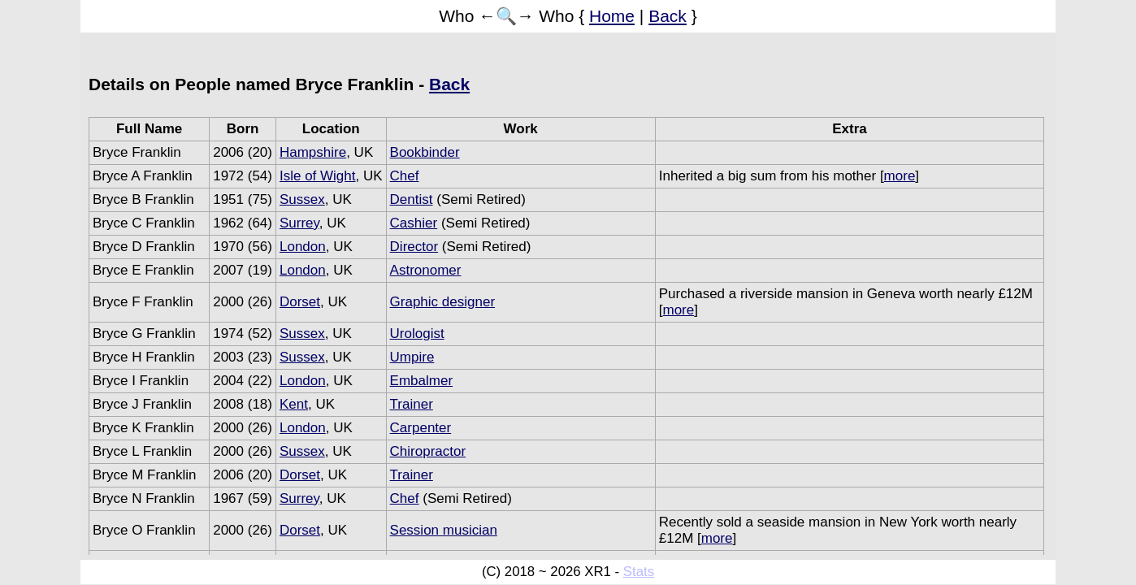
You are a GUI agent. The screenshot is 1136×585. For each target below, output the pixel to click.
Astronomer (426, 270)
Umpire (412, 357)
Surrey (299, 223)
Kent (294, 404)
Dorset (300, 302)
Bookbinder (425, 152)
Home (612, 15)
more (900, 176)
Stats (638, 571)
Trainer (411, 404)
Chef (404, 176)
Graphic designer (442, 302)
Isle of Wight (318, 176)
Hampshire (313, 152)
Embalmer (421, 380)
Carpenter (421, 428)
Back (667, 15)
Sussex (302, 199)
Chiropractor (428, 451)
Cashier (414, 223)
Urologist (417, 333)
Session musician (443, 530)
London (303, 246)
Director (414, 246)
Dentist (411, 199)
